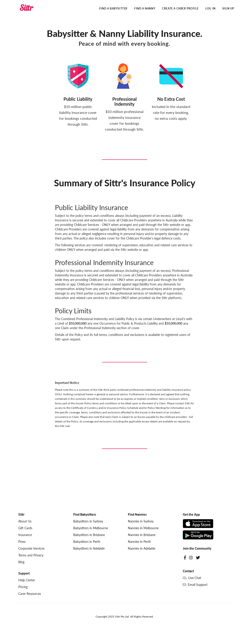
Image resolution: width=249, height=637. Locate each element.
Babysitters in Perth (86, 542)
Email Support (195, 585)
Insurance (25, 535)
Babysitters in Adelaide (89, 548)
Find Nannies (137, 514)
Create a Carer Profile (180, 8)
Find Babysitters (84, 514)
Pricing (23, 587)
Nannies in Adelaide (141, 548)
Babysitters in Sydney (88, 521)
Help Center (26, 580)
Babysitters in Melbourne (90, 528)
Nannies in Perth (139, 542)
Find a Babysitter (113, 8)
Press (22, 542)
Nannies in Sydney (141, 521)
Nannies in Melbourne (143, 528)
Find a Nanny (144, 8)
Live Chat (192, 578)
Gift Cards (25, 528)
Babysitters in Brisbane (89, 535)
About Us (24, 521)
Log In (210, 8)
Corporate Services (31, 548)
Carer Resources (29, 594)
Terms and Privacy (30, 555)
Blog (21, 562)
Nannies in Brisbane (141, 535)
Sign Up (228, 8)
